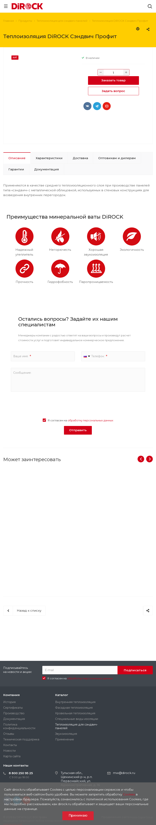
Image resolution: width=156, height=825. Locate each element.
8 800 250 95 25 (21, 773)
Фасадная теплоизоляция (74, 707)
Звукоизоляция (66, 734)
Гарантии (16, 169)
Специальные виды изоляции (76, 719)
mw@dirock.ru (124, 773)
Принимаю (78, 815)
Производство (13, 713)
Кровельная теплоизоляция (75, 713)
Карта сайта (11, 756)
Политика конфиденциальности (19, 726)
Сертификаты (13, 707)
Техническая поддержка (21, 739)
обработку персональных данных (90, 420)
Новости (9, 750)
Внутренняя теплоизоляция (75, 702)
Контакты (10, 745)
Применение (64, 739)
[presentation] (78, 406)
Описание (16, 158)
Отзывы (8, 734)
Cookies (129, 794)
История (9, 702)
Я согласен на (80, 420)
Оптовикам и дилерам (117, 158)
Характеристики (49, 158)
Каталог (61, 695)
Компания (11, 695)
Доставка (80, 158)
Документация (46, 169)
